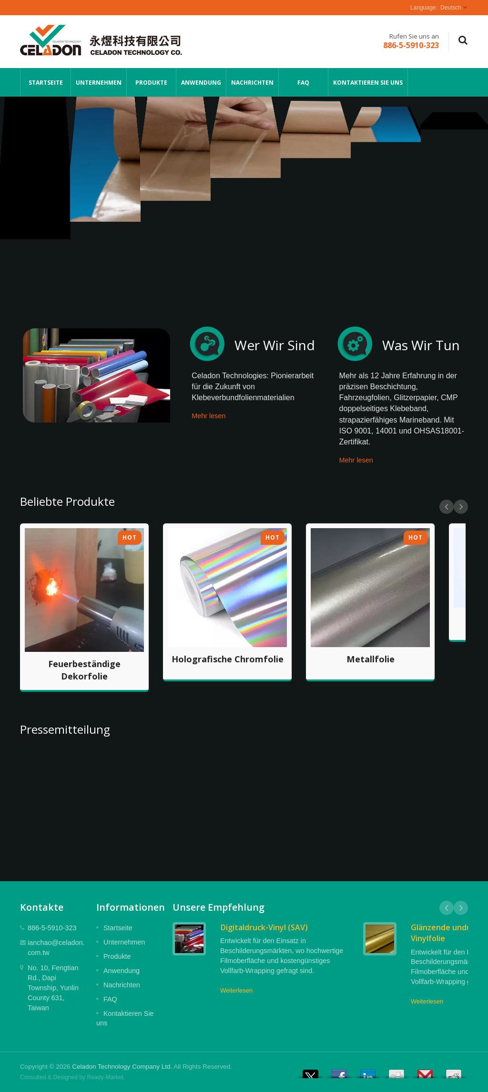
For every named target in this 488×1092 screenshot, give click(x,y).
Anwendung (201, 82)
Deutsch (450, 7)
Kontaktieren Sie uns (367, 82)
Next (461, 507)
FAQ (303, 82)
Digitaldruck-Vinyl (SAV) (264, 927)
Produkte (151, 82)
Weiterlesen (236, 990)
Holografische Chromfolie (228, 659)
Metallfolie (370, 659)
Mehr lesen (208, 416)
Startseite (45, 82)
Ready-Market (105, 1077)
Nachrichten (252, 82)
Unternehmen (98, 82)
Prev (446, 507)
